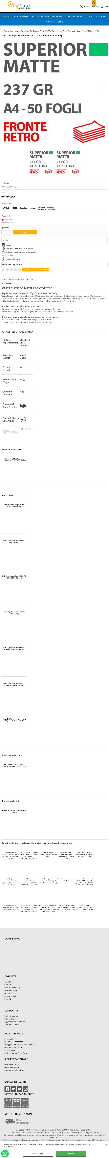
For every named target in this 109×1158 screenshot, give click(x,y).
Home (7, 16)
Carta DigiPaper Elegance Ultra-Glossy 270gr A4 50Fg (14, 505)
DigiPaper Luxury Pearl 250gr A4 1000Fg (14, 811)
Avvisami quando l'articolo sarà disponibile (21, 252)
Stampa (8, 245)
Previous (3, 87)
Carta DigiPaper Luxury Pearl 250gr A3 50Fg (14, 541)
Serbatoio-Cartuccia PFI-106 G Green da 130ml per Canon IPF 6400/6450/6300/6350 (29, 855)
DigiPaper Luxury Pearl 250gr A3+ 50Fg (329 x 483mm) (14, 577)
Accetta (71, 1153)
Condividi (9, 255)
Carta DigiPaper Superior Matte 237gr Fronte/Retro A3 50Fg (14, 720)
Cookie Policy (8, 1146)
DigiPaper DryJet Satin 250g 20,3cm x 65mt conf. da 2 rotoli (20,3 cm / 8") (66, 907)
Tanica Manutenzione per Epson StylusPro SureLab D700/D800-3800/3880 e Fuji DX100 (29, 882)
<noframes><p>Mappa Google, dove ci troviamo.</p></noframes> (25, 957)
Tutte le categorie (40, 16)
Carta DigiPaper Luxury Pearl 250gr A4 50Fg (14, 613)
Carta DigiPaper (20, 16)
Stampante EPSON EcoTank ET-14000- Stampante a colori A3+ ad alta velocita (14, 765)
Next (106, 87)
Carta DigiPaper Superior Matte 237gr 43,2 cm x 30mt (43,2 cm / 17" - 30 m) (11, 882)
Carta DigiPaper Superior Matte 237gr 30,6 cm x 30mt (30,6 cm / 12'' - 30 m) (84, 908)
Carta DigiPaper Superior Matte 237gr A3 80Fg (48, 854)
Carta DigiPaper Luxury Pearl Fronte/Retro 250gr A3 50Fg (14, 648)
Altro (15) (29, 279)
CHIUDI (107, 1144)
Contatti (50, 21)
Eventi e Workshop (73, 16)
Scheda (4, 279)
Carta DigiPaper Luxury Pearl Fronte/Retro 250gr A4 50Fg (14, 684)
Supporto (100, 16)
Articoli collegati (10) (16, 279)
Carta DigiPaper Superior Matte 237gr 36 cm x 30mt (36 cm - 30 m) (48, 881)
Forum (89, 16)
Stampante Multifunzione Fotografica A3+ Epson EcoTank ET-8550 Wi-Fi (14, 460)
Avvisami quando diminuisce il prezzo (19, 248)
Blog (60, 21)
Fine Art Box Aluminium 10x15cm (66, 880)
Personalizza (38, 1153)
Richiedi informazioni (13, 259)
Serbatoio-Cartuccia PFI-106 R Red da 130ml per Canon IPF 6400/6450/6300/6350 (29, 908)
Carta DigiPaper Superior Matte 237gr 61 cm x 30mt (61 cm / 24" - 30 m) (11, 855)
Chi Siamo (57, 16)
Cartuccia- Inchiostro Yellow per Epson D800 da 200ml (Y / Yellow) (84, 854)
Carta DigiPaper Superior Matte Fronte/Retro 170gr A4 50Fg (66, 855)
